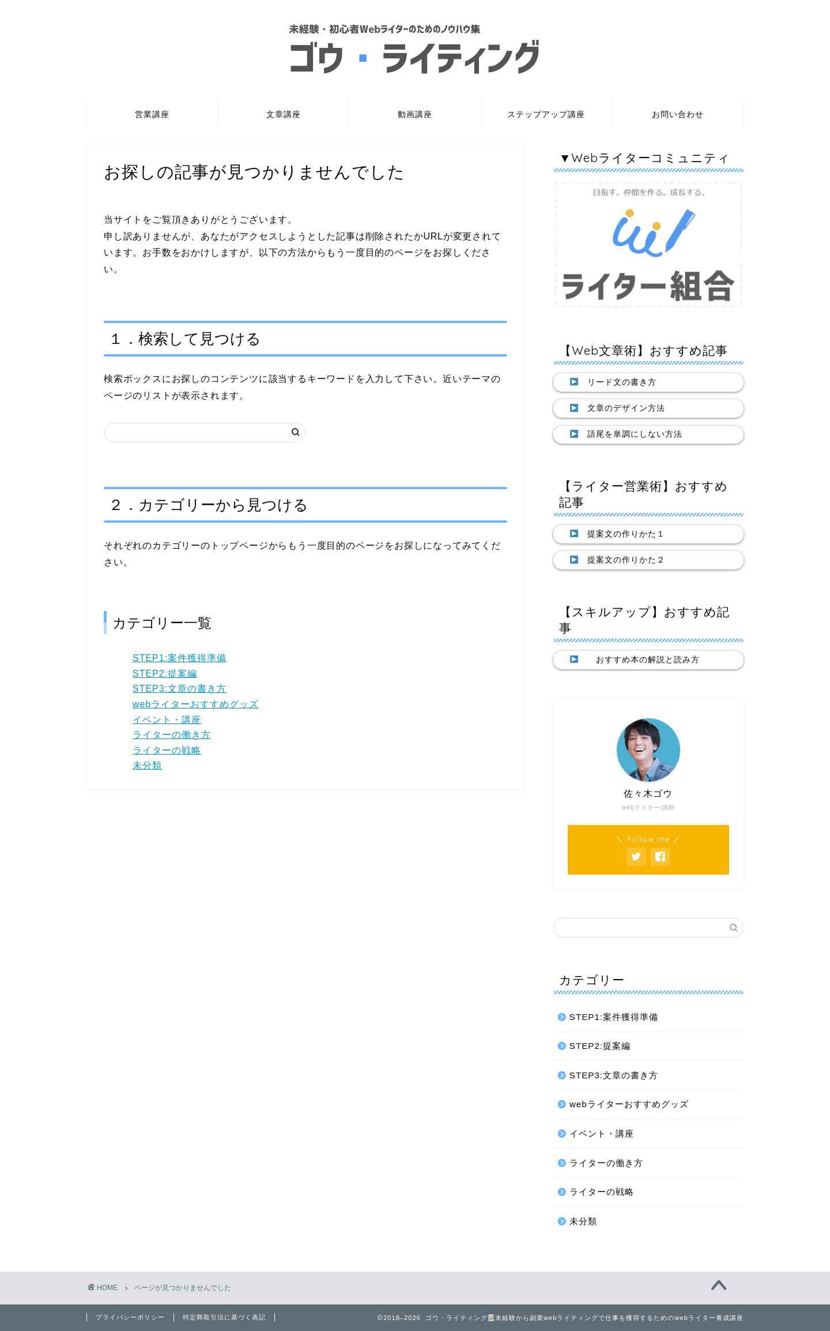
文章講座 (283, 114)
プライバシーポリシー (130, 1317)
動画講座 (415, 114)
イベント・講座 (167, 720)
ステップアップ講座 (546, 114)
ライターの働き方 (172, 735)
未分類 (147, 765)
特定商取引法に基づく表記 (224, 1317)
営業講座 (152, 114)
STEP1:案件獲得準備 (180, 658)
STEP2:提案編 (165, 673)
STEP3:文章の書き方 (180, 688)
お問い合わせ (678, 114)
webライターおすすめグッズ (196, 704)
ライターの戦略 (167, 750)
